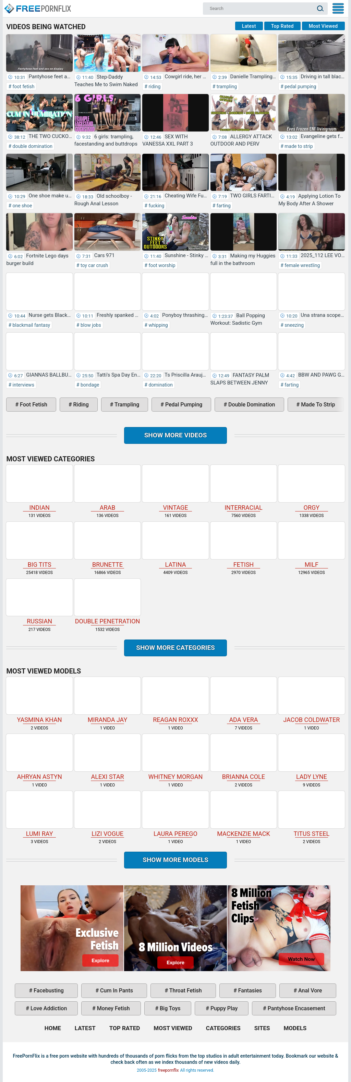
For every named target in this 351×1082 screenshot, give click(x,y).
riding (154, 86)
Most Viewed (323, 26)
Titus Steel (311, 814)
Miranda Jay (107, 700)
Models (294, 1028)
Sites (262, 1028)
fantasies (249, 990)
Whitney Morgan (175, 757)
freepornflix (168, 1070)
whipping (157, 325)
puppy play (223, 1008)
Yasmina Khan (39, 700)
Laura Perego (175, 814)
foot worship (161, 265)
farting (223, 205)
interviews (22, 385)
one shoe (21, 205)
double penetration (107, 602)
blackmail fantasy (30, 325)
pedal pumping (299, 86)
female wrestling (301, 265)
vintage (175, 488)
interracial (243, 488)
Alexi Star (107, 757)
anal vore (309, 990)
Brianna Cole (243, 757)
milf (311, 545)
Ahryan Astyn (39, 757)
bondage (89, 385)
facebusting (48, 990)
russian (39, 602)
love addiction (48, 1008)
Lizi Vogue (107, 814)
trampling (226, 86)
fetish (243, 545)
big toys (169, 1008)
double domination (31, 146)
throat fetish (185, 990)
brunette (107, 545)
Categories (223, 1028)
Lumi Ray (39, 814)
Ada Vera (243, 700)
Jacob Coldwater (311, 700)
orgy (311, 488)
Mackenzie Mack (243, 814)
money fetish (113, 1008)
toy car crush (93, 265)
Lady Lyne (311, 757)
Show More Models (175, 860)
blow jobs (90, 325)
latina (175, 545)
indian (39, 488)
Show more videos (175, 435)
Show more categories (175, 648)
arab (107, 488)
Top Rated (282, 26)
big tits (39, 545)
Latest (249, 26)
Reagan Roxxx (175, 700)
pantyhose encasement (295, 1008)
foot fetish (22, 86)
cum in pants (116, 990)
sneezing (293, 325)
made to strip (298, 146)
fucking (155, 205)
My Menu (338, 8)
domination (160, 385)
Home (37, 5)
